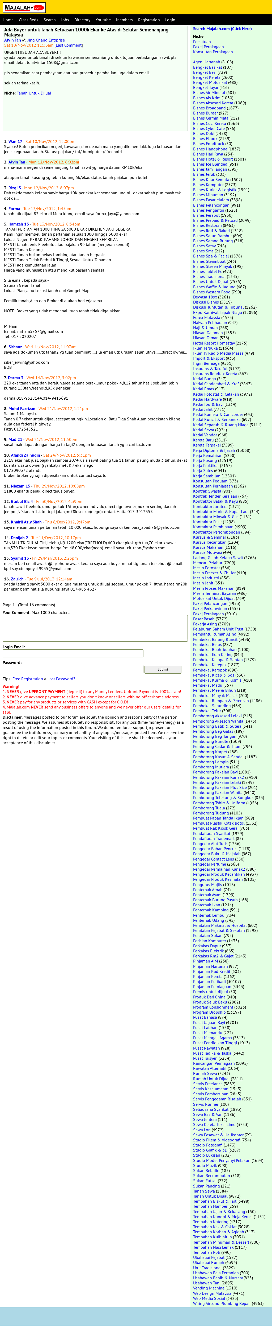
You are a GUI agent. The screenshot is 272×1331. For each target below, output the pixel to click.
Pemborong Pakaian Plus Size (220, 787)
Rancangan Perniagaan (214, 1063)
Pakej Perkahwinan (210, 608)
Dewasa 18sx (205, 297)
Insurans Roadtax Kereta (215, 373)
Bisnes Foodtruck (208, 143)
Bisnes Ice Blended (210, 164)
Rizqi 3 (14, 188)
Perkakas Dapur (207, 945)
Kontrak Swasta (207, 491)
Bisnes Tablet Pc (207, 271)
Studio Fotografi (208, 1145)
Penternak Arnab (208, 889)
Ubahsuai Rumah (208, 1262)
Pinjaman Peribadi (209, 981)
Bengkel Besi (204, 72)
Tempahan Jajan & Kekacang (219, 1211)
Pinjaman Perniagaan (212, 986)
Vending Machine (208, 1288)
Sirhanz (15, 347)
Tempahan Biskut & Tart (214, 1201)
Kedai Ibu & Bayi (208, 404)
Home (8, 19)
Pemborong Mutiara (211, 766)
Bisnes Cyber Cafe (209, 128)
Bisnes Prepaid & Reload (215, 220)
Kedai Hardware (207, 399)
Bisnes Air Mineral (209, 92)
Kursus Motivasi (207, 552)
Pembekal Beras (207, 644)
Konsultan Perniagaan (213, 51)
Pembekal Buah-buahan (215, 649)
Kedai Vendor (205, 434)
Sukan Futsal (205, 1180)
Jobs (65, 19)
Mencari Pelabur (207, 562)
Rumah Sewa (205, 1073)
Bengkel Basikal (207, 67)
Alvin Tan (12, 40)
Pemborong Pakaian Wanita (218, 792)
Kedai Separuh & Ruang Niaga (221, 424)
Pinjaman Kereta (208, 976)
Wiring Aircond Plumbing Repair (222, 1303)
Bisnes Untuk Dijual (210, 281)
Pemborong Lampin (211, 761)
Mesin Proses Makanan (214, 588)
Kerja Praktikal (206, 465)
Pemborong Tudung (211, 813)
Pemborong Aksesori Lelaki (217, 715)
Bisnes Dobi (203, 133)
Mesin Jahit (203, 582)
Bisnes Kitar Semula (211, 179)
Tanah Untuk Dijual (34, 93)
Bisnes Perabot (206, 215)
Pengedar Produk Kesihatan (218, 879)
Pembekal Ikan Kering (213, 654)
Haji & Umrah (205, 327)
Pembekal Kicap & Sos (213, 675)
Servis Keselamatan (210, 1088)
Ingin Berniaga (206, 363)
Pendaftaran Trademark (214, 838)
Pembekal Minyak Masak (215, 695)
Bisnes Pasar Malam (211, 199)
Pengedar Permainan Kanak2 (219, 869)
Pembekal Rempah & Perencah (221, 700)
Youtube (103, 19)
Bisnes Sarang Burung (213, 240)
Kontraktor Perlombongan (216, 532)
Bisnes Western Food (212, 291)
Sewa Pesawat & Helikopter (218, 1134)
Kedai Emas (203, 388)
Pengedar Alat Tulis (210, 843)
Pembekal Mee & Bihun (214, 690)
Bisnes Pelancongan (211, 205)
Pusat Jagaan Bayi (209, 1022)
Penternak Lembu (208, 915)
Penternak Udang (208, 920)
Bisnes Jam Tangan (210, 169)
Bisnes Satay (204, 245)
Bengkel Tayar (205, 87)
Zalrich (17, 579)
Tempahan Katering (210, 1221)
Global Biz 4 (22, 501)
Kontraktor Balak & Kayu (215, 501)
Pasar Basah (204, 618)
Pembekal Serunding (212, 705)
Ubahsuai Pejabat (208, 1257)
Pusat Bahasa (205, 1017)
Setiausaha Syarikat (210, 1109)
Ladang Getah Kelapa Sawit (218, 557)
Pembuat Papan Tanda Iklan (218, 818)
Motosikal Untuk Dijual (214, 598)
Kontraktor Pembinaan (213, 526)
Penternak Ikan (206, 904)
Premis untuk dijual (210, 991)
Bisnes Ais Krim (206, 97)
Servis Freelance (208, 1083)
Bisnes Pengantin (208, 210)
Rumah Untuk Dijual (211, 1078)
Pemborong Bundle (210, 741)
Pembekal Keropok (210, 670)
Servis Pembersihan (210, 1093)
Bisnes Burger (205, 113)
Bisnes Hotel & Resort (213, 159)
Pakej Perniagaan (208, 46)
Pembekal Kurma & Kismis (217, 680)
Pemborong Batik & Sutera (217, 726)
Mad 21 (15, 439)
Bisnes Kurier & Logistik (214, 189)
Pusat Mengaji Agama (212, 1037)
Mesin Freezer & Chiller (214, 572)
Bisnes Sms (203, 250)
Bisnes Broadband (209, 107)
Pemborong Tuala (209, 807)
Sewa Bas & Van (208, 1114)
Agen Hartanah (206, 61)
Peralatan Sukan (208, 935)
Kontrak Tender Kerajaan (215, 496)
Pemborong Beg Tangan (214, 736)
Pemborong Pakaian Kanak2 (218, 777)
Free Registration (27, 678)
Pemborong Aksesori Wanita (218, 721)
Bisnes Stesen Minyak (212, 266)
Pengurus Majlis (207, 884)
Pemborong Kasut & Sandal (218, 756)
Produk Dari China (209, 997)
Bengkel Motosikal (210, 82)
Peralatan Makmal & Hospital (220, 925)
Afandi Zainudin (25, 455)
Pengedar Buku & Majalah (217, 853)
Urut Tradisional (207, 1267)
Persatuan (202, 41)
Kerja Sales (203, 470)
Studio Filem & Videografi (216, 1139)
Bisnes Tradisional (209, 276)
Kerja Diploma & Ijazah (214, 450)
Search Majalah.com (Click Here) (222, 28)
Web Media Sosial (209, 1298)
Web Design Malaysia (212, 1293)
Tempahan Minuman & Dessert (221, 1242)
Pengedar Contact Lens (213, 859)
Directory (82, 19)
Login (170, 19)
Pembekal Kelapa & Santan (218, 659)
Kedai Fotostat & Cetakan (216, 394)
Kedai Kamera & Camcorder (218, 414)
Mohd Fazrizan (21, 408)
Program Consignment (213, 1007)
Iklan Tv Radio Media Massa (218, 353)
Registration (149, 19)
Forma (14, 208)
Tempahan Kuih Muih (212, 1236)
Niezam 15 (20, 486)
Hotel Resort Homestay (214, 343)
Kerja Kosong (205, 460)
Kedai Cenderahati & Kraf (216, 383)
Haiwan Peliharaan (210, 322)
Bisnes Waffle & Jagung (214, 286)
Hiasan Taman (206, 337)
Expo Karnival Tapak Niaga (217, 312)
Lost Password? (61, 678)
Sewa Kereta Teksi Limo (214, 1124)
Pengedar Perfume (209, 864)
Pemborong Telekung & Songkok (223, 797)
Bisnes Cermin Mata (210, 118)
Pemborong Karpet (210, 751)
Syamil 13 (20, 558)
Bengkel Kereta (206, 77)
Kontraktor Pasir (207, 521)
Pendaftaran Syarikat (211, 833)
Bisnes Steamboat (209, 261)
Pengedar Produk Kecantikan (219, 874)
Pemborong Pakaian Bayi (215, 772)
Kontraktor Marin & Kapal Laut (221, 511)
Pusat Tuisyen (205, 1058)
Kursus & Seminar (209, 537)
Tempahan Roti (206, 1252)
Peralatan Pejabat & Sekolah (219, 930)
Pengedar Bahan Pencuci (215, 848)
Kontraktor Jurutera (210, 506)
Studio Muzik (205, 1165)
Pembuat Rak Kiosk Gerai (216, 828)
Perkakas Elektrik (208, 950)
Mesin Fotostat (206, 567)
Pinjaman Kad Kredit (211, 971)
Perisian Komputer (209, 940)
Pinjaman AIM (205, 961)
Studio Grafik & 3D (210, 1150)
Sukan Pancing (206, 1186)
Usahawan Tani (206, 1282)
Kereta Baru (203, 440)
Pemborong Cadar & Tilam (217, 746)
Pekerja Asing (205, 623)
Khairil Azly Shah (26, 522)
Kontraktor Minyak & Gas (216, 516)
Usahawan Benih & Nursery (218, 1277)
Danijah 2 (19, 537)
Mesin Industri (206, 577)
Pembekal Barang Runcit (215, 639)
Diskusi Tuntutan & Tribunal (218, 307)
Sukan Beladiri (206, 1170)
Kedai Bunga (204, 378)
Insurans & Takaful (210, 368)
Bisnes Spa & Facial (211, 256)
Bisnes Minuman (208, 194)
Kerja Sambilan (206, 475)
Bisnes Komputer (208, 184)
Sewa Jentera (205, 1119)
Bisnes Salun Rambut (212, 235)
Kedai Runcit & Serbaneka (217, 419)
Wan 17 (15, 141)
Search (50, 19)
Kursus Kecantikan (210, 542)
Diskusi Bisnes (206, 302)
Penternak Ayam (207, 894)
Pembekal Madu (207, 685)
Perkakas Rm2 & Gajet (213, 956)
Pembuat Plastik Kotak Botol (219, 823)
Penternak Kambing (211, 909)
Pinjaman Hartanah (210, 966)
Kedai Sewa (203, 429)
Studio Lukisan (206, 1155)
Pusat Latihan (205, 1027)
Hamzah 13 (18, 224)
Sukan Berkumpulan (211, 1175)
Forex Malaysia (206, 317)
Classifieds (28, 19)
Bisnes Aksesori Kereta (213, 102)
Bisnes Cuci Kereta (209, 123)
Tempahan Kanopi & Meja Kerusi (223, 1216)
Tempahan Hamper (210, 1206)
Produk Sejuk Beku (210, 1002)
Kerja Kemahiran (208, 455)
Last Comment (69, 45)
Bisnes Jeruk (204, 174)
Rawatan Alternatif (210, 1068)
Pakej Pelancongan (210, 603)
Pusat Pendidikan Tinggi (215, 1042)
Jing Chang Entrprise (46, 40)
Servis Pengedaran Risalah (217, 1098)
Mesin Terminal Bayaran (214, 593)
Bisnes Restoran (207, 225)
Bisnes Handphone (210, 148)
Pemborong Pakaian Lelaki (217, 782)
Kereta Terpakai (207, 445)
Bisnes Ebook (205, 138)
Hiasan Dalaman (208, 332)
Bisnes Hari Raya (208, 154)
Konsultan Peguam (210, 481)
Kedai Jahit (202, 409)
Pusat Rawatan (206, 1048)
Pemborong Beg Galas (213, 731)
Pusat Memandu (207, 1032)
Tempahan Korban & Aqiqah (218, 1231)
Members (124, 19)
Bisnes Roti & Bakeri (211, 230)
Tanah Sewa (204, 1191)
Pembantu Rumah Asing (214, 634)
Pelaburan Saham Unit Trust (218, 629)
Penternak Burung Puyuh (215, 899)
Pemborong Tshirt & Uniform (219, 802)
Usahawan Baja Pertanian (216, 1272)
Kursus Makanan (208, 547)
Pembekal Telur (207, 710)
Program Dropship (209, 1012)
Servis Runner (205, 1104)
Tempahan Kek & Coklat (215, 1226)
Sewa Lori (202, 1129)
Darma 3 (15, 377)
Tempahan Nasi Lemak (213, 1247)
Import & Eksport (209, 358)
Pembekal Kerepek (210, 664)
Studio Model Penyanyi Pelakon (221, 1160)
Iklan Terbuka (205, 348)
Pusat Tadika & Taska (212, 1053)
